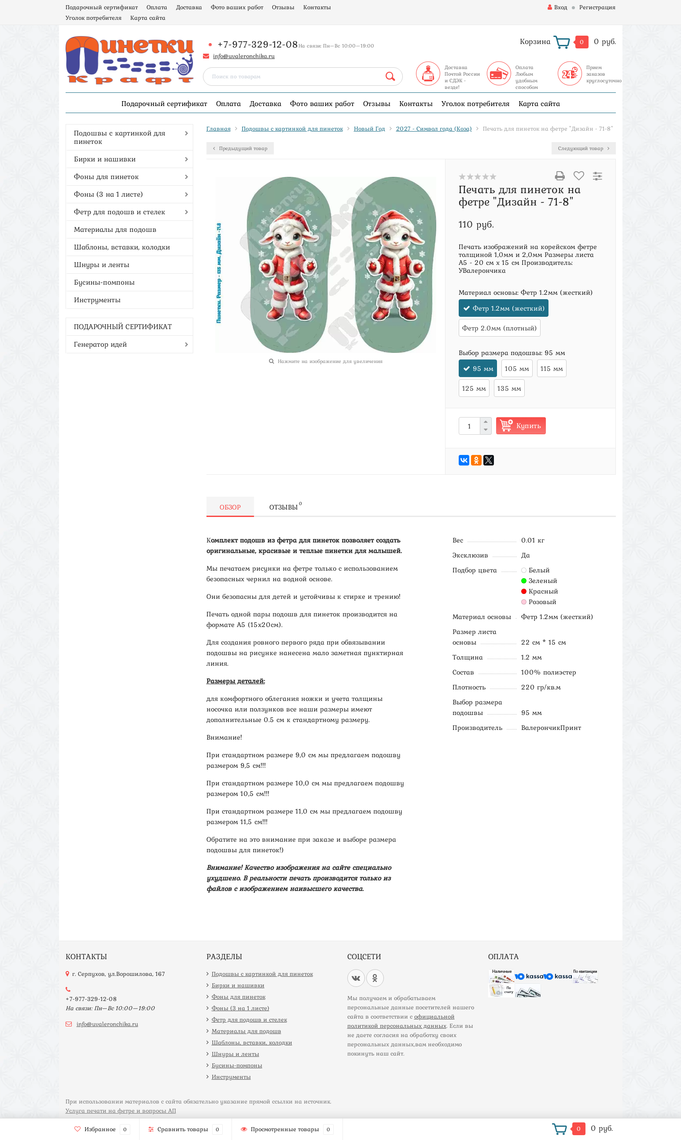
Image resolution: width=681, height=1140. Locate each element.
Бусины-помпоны (104, 282)
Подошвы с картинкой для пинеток (120, 137)
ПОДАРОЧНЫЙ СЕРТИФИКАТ (123, 326)
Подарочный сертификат (102, 7)
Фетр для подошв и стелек (119, 211)
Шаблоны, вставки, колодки (122, 247)
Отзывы (283, 7)
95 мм (483, 368)
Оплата (157, 7)
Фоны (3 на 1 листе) (108, 194)
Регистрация (597, 7)
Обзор (230, 507)
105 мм (517, 368)
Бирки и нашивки (105, 159)
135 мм (509, 388)
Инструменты (97, 299)
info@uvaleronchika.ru (244, 55)
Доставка (189, 7)
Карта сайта (148, 17)
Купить (528, 425)
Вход (557, 7)
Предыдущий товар (240, 148)
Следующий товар (583, 148)
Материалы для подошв (115, 229)
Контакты (317, 7)
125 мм (474, 388)
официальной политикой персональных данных (401, 1021)
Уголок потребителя (93, 17)
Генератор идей (100, 344)
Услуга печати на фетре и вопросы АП (121, 1110)
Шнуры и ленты (101, 264)
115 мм (552, 368)
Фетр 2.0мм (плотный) (499, 328)
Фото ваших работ (237, 7)
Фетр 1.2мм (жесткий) (509, 308)
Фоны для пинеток (106, 176)
